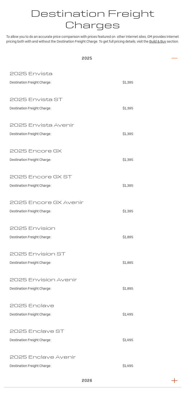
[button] (92, 58)
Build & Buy (157, 41)
